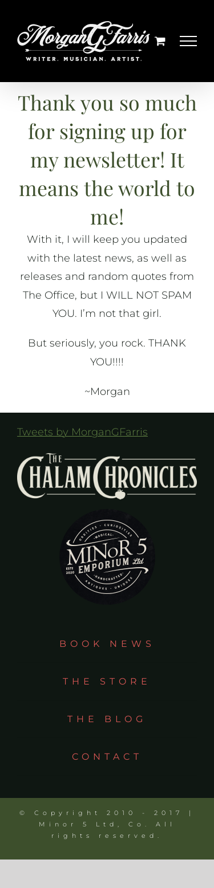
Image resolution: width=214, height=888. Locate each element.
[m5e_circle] (107, 505)
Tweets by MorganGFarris (82, 432)
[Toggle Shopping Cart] (160, 41)
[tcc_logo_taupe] (107, 458)
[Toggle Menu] (188, 41)
